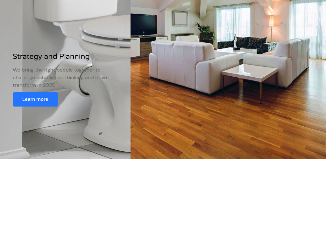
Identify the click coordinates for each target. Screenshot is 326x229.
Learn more (35, 99)
